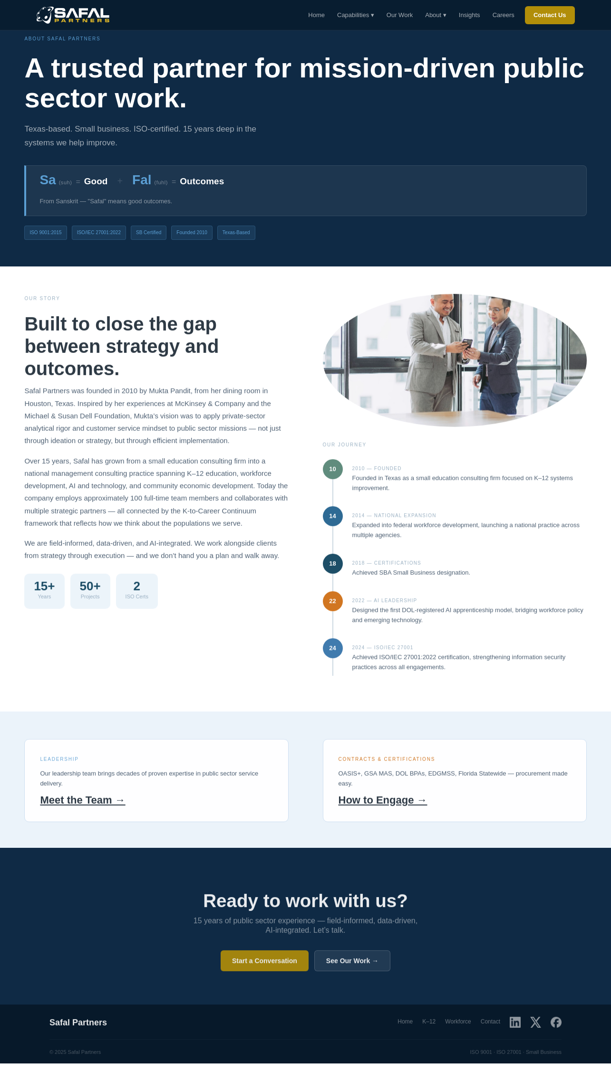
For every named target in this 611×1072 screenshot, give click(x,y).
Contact (490, 1025)
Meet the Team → (82, 803)
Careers (503, 15)
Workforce (458, 1025)
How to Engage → (383, 803)
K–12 (429, 1025)
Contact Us (549, 15)
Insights (469, 15)
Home (316, 15)
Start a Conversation (264, 964)
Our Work (400, 15)
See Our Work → (352, 964)
